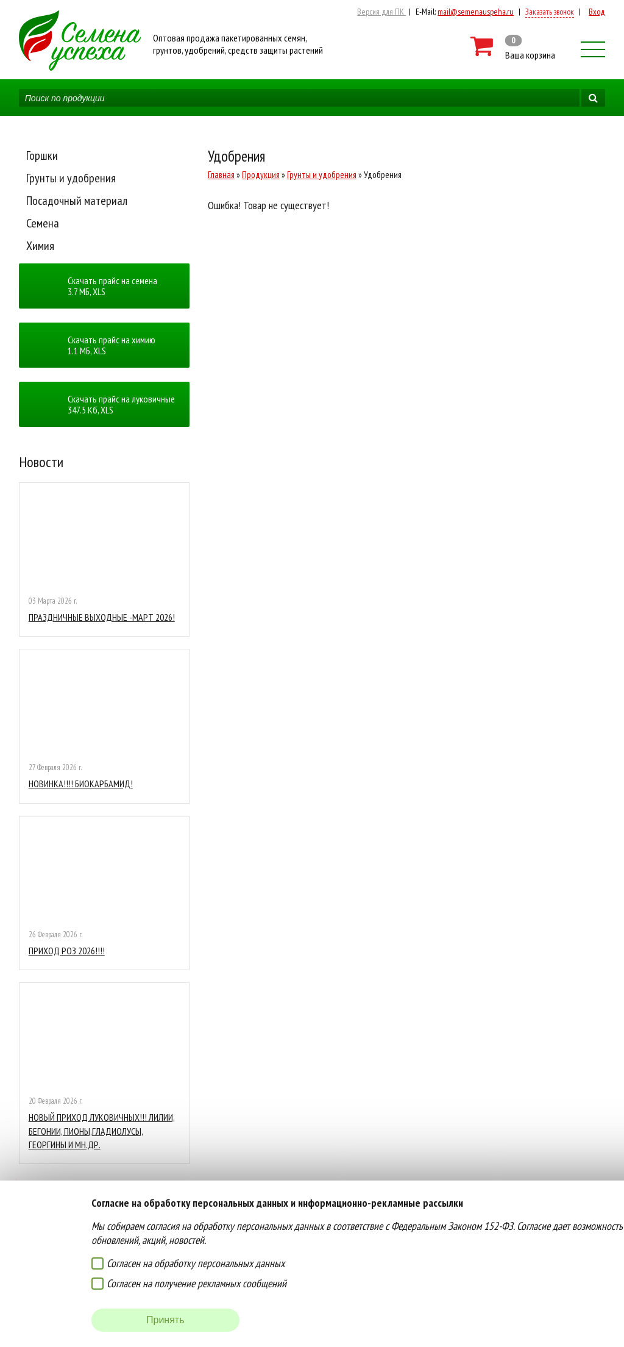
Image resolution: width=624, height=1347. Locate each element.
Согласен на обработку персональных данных (196, 1263)
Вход (597, 11)
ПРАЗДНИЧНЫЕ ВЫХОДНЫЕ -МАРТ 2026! (102, 617)
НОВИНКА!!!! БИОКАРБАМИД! (81, 783)
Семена (42, 223)
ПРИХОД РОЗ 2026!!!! (67, 951)
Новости (41, 461)
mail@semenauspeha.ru (476, 11)
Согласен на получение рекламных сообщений (196, 1283)
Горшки (42, 155)
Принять (165, 1320)
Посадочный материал (76, 201)
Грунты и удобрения (71, 178)
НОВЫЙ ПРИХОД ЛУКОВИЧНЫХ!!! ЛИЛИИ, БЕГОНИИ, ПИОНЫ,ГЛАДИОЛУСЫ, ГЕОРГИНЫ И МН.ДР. (102, 1131)
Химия (40, 246)
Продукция (261, 174)
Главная (221, 174)
